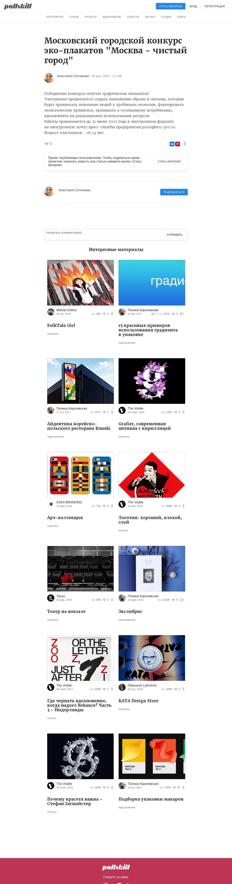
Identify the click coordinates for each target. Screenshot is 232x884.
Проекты (91, 16)
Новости (133, 16)
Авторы (150, 16)
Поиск (181, 16)
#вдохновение (127, 342)
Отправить (174, 234)
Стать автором (170, 6)
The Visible (135, 408)
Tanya (60, 596)
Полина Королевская (143, 310)
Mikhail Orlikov (66, 310)
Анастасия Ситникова (73, 76)
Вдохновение (111, 16)
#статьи (123, 530)
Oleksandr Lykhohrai (142, 685)
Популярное (54, 16)
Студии (166, 16)
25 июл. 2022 (101, 76)
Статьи (74, 16)
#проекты (52, 333)
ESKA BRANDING (69, 502)
